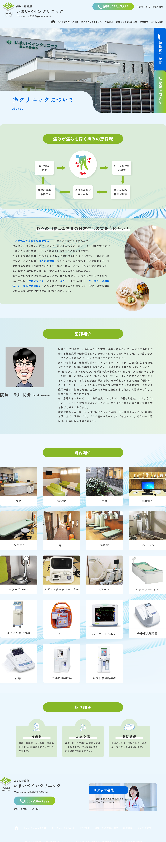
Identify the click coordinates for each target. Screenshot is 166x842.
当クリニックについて (91, 21)
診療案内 (144, 21)
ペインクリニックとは (68, 21)
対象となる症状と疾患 (126, 21)
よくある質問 (157, 21)
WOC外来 (109, 21)
